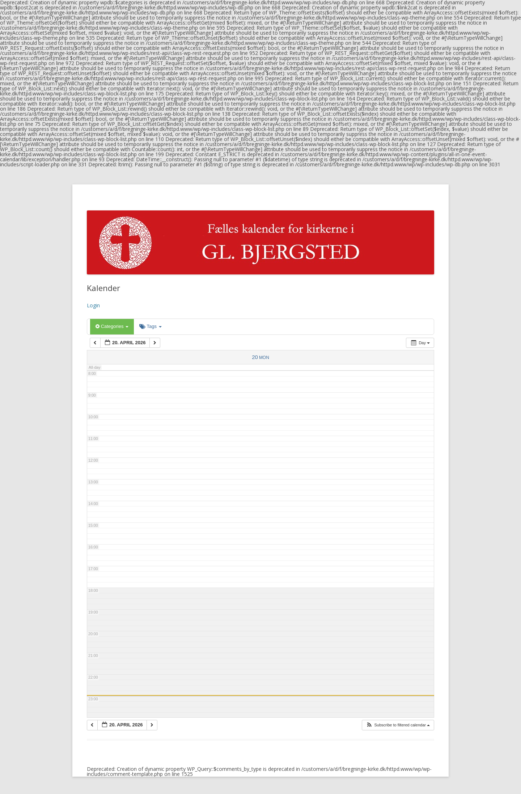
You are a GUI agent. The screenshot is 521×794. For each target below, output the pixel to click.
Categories (112, 326)
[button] (397, 725)
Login (93, 305)
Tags (150, 326)
